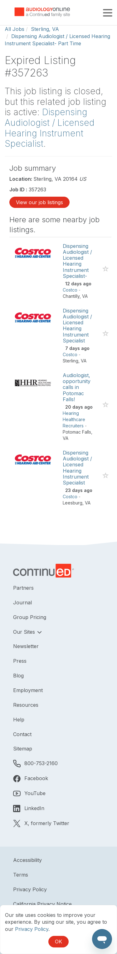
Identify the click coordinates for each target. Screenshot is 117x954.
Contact (22, 734)
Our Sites (25, 632)
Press (20, 661)
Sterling (70, 360)
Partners (23, 588)
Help (18, 719)
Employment (28, 690)
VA (85, 296)
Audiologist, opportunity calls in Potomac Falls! (76, 387)
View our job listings (39, 202)
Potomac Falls (77, 432)
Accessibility (27, 860)
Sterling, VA (45, 29)
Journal (22, 602)
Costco (70, 290)
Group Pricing (29, 617)
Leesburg (72, 502)
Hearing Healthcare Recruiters (74, 419)
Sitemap (22, 748)
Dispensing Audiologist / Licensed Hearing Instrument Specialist (50, 128)
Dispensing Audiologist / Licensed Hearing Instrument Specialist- (77, 261)
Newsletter (26, 646)
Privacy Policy (30, 889)
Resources (25, 705)
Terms (20, 875)
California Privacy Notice (42, 904)
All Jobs (14, 29)
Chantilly (71, 296)
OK (58, 941)
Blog (18, 675)
